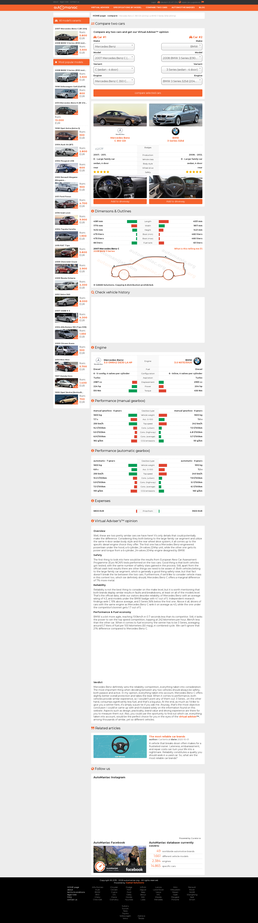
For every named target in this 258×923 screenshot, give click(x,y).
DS (114, 894)
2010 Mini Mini (62, 360)
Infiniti (143, 887)
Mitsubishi (175, 889)
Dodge (129, 887)
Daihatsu (114, 899)
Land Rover (158, 889)
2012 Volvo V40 (62, 294)
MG (158, 894)
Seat (192, 897)
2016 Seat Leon (62, 213)
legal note (64, 2)
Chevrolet (97, 899)
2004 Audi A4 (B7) (64, 144)
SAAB (192, 892)
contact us (74, 2)
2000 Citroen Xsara (64, 343)
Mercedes (158, 899)
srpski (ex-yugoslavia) (193, 2)
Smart (192, 899)
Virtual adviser (100, 7)
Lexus (158, 892)
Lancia (158, 887)
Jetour (143, 894)
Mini (175, 887)
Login (156, 2)
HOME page (99, 16)
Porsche (175, 899)
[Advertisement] (27, 62)
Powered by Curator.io (190, 837)
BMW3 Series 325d (175, 139)
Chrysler (114, 887)
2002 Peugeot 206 (64, 161)
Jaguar (143, 889)
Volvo (125, 918)
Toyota (125, 913)
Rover (192, 889)
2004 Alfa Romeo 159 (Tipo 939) (71, 327)
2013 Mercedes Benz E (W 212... (71, 103)
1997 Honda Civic (63, 376)
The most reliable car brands (167, 736)
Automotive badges (183, 7)
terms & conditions (76, 892)
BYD (97, 894)
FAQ (69, 897)
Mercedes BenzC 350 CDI (120, 139)
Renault (192, 887)
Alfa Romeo (97, 887)
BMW (97, 892)
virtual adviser (188, 716)
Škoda (141, 918)
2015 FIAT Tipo (62, 245)
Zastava (141, 915)
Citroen (114, 889)
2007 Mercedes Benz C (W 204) (71, 29)
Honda (129, 897)
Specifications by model (127, 7)
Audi (97, 889)
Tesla (125, 910)
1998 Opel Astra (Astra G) (67, 128)
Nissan (175, 892)
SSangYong (192, 894)
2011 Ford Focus (63, 196)
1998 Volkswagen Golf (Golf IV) (70, 86)
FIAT (129, 889)
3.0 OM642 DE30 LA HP (118, 362)
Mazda (158, 897)
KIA (143, 897)
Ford (129, 892)
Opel (175, 894)
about (55, 2)
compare (112, 16)
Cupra (114, 892)
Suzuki (125, 908)
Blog (202, 7)
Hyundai (129, 899)
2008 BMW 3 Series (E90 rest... (70, 43)
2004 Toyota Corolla (65, 229)
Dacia (114, 897)
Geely (129, 894)
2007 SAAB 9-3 (62, 311)
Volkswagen (125, 915)
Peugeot (175, 897)
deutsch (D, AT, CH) (171, 2)
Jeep (143, 892)
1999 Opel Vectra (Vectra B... (69, 392)
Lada (143, 899)
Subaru (125, 906)
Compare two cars (156, 7)
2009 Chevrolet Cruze (66, 262)
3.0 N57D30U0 (183, 362)
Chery (97, 897)
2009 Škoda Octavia (65, 278)
